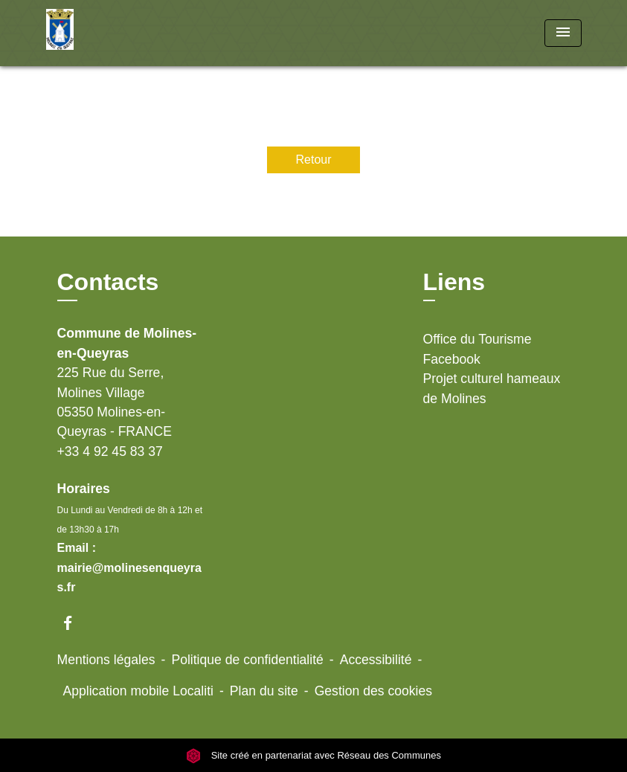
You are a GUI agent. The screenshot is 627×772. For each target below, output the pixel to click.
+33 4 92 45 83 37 (110, 451)
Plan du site (264, 690)
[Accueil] (139, 33)
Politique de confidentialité (247, 659)
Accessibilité (376, 659)
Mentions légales (106, 659)
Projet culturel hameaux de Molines (492, 388)
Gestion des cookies (373, 690)
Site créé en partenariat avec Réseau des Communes (313, 755)
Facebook (451, 359)
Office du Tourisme (477, 339)
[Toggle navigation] (563, 33)
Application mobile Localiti (138, 690)
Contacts (108, 281)
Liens (454, 281)
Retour (313, 159)
